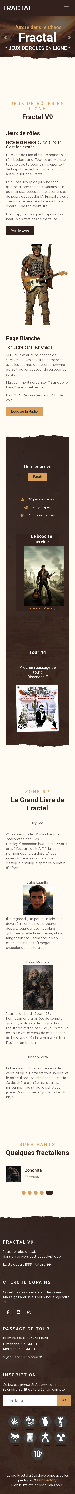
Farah (37, 477)
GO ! (64, 1400)
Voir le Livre (20, 230)
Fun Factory (46, 1480)
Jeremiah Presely (41, 608)
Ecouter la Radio (24, 411)
